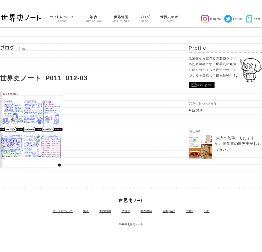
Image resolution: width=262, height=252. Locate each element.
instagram (168, 211)
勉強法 (197, 110)
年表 (86, 211)
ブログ (125, 211)
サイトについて (62, 211)
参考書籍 (146, 211)
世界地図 (105, 211)
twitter (189, 211)
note (206, 211)
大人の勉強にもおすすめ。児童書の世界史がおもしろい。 (225, 147)
